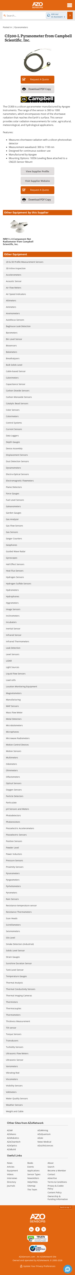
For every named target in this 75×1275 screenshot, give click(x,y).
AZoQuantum (44, 1134)
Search (51, 1166)
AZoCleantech (14, 1141)
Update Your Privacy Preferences (37, 1266)
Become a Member (57, 1170)
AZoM (10, 1130)
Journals (11, 1185)
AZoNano (11, 1134)
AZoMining (43, 1130)
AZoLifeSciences (45, 1145)
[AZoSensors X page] (43, 1229)
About (50, 1163)
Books (30, 1163)
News (9, 1163)
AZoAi (40, 1138)
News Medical (44, 1141)
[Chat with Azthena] (67, 1269)
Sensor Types (33, 1174)
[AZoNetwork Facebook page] (37, 1229)
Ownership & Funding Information (58, 1198)
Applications (33, 1170)
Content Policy (55, 1192)
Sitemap (31, 1185)
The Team (32, 1189)
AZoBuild (11, 1149)
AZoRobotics (13, 1138)
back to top (65, 1207)
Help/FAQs (32, 1182)
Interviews (12, 1178)
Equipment (12, 1170)
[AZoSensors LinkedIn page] (31, 1229)
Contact (51, 1174)
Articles (10, 1166)
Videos (10, 1174)
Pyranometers (21, 27)
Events (30, 1166)
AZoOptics (12, 1145)
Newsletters (33, 1178)
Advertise (52, 1178)
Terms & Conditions (57, 1182)
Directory (11, 1182)
